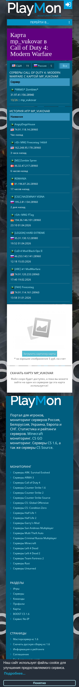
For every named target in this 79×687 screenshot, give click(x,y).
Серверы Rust (21, 563)
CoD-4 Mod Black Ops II (28, 251)
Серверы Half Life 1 (24, 513)
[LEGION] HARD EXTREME (30, 233)
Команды (18, 599)
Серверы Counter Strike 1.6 (29, 487)
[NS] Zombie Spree (26, 160)
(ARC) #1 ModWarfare (27, 269)
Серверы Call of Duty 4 (26, 482)
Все (65, 66)
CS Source (44, 447)
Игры (16, 588)
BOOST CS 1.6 (21, 614)
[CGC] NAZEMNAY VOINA (29, 196)
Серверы (18, 593)
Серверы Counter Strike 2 (28, 492)
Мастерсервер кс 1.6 (25, 639)
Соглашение (21, 654)
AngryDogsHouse (25, 124)
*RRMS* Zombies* (26, 89)
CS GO (37, 438)
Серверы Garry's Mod (26, 523)
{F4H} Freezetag (24, 287)
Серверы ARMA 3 (23, 477)
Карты (17, 609)
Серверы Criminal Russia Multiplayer (35, 538)
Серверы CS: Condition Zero (30, 508)
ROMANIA (20, 178)
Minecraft (35, 433)
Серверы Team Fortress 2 (28, 558)
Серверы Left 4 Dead (25, 548)
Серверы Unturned (24, 568)
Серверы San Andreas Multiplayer (33, 528)
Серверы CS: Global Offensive (31, 503)
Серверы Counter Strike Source (31, 498)
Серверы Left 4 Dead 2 (26, 553)
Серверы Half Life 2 (24, 518)
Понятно (39, 683)
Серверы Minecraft (24, 543)
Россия (43, 66)
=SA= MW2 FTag (24, 215)
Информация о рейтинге (28, 649)
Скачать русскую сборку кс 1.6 (31, 644)
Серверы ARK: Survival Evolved (31, 472)
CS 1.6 (52, 443)
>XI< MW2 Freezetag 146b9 (31, 142)
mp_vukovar (28, 100)
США (20, 66)
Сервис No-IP (21, 619)
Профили (19, 604)
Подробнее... (14, 673)
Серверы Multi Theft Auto (28, 533)
